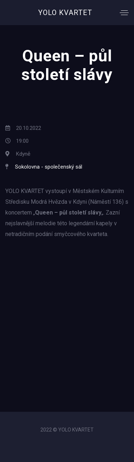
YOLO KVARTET (65, 12)
